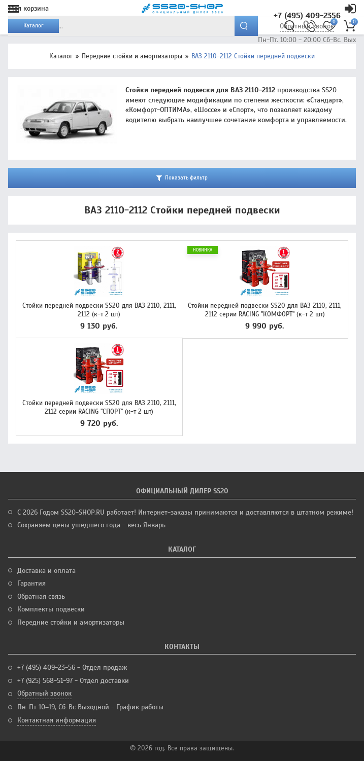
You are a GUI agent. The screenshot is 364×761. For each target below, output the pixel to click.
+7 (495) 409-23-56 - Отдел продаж (72, 667)
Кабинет (350, 8)
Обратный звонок (44, 693)
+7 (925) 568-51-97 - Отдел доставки (73, 680)
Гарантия (31, 583)
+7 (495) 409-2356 (307, 16)
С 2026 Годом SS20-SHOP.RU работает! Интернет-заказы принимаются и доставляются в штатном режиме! (185, 512)
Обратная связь (41, 596)
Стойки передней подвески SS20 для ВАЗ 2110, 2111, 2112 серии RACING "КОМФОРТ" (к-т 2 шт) (265, 310)
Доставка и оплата (46, 570)
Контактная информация (56, 720)
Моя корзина (28, 8)
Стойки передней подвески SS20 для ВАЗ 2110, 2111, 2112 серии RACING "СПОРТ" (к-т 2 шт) (99, 407)
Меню (13, 8)
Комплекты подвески (51, 609)
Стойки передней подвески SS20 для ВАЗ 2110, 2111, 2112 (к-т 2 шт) (99, 310)
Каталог (61, 56)
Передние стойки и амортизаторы (132, 56)
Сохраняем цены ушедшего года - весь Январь (91, 525)
